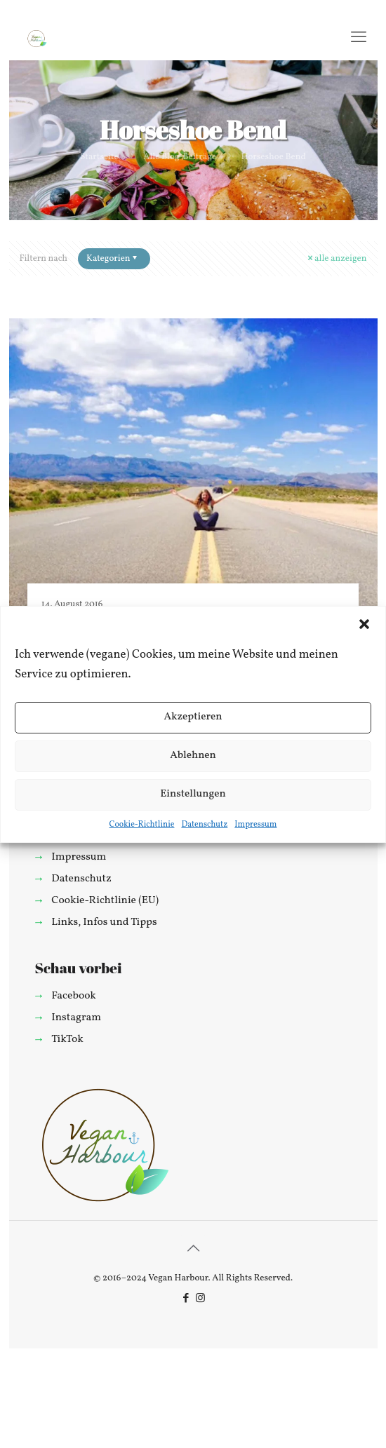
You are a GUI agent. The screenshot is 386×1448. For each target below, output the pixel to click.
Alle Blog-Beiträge (179, 157)
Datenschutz (204, 824)
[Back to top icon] (193, 1249)
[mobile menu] (359, 38)
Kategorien (113, 258)
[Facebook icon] (185, 1299)
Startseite (99, 157)
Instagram (76, 1017)
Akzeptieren (193, 717)
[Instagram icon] (200, 1299)
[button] (364, 624)
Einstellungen (193, 794)
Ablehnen (193, 755)
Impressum (255, 824)
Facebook (73, 995)
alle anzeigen (335, 258)
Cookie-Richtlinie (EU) (105, 900)
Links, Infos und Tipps (104, 922)
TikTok (67, 1039)
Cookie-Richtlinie (142, 824)
